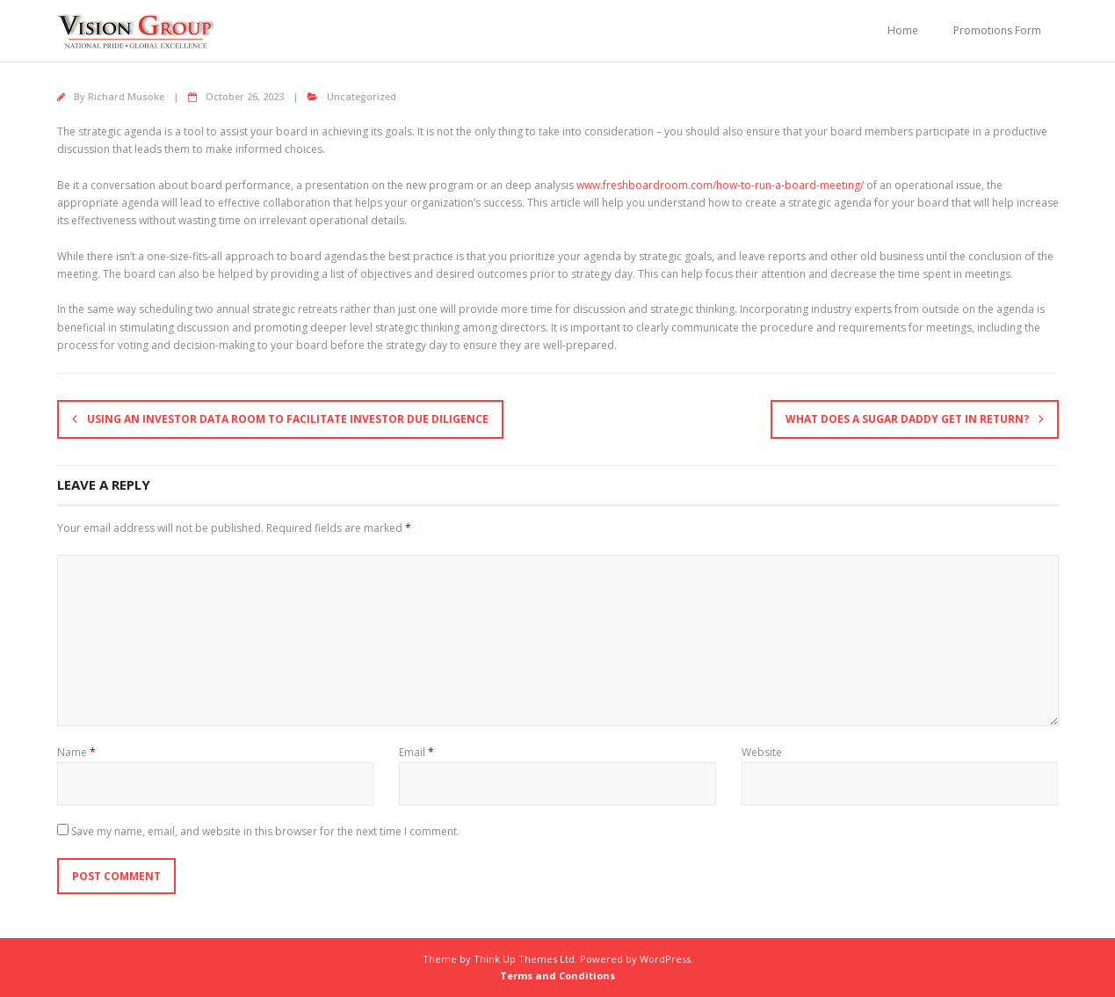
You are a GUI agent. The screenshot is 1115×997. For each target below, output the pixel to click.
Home (902, 30)
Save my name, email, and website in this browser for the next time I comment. (265, 831)
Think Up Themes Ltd (524, 958)
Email (416, 752)
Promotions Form (997, 30)
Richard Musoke (126, 96)
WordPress (665, 958)
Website (762, 752)
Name (76, 752)
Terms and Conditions (557, 975)
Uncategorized (361, 96)
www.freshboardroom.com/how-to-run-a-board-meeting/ (720, 185)
